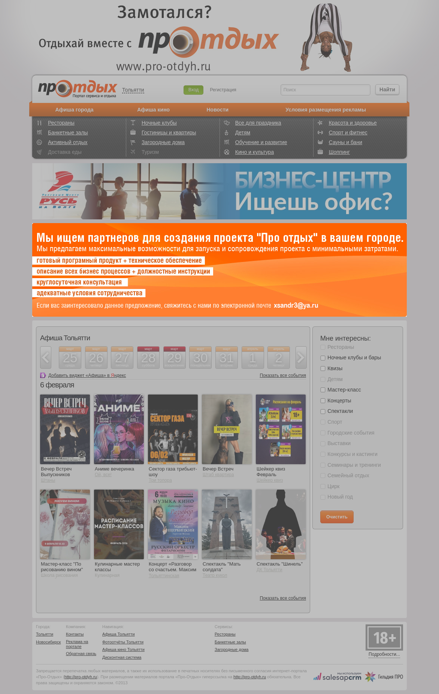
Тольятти (133, 90)
